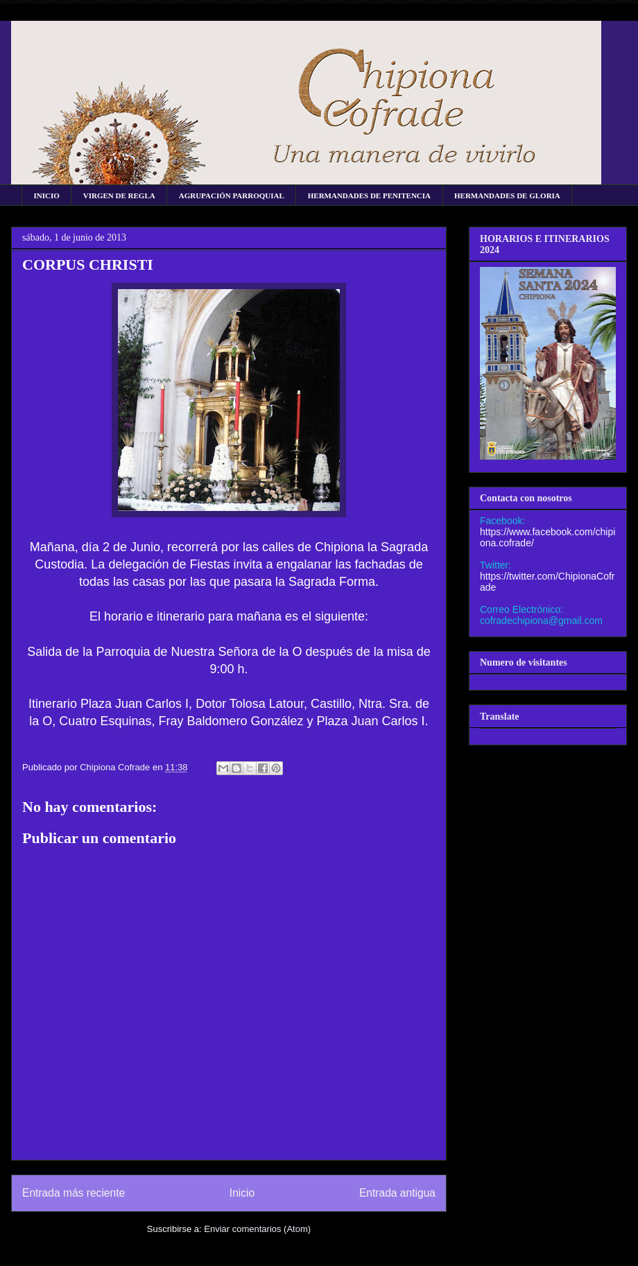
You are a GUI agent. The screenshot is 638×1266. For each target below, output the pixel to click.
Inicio (242, 1193)
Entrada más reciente (73, 1193)
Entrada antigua (397, 1193)
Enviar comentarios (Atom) (257, 1229)
